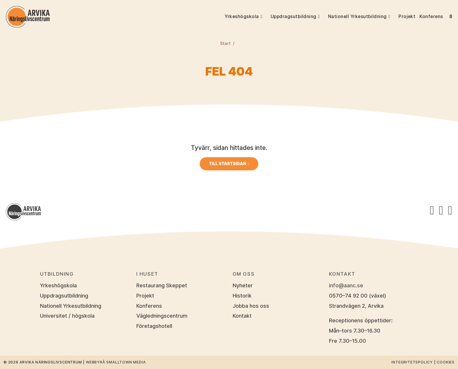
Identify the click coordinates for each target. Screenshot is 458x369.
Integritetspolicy (412, 362)
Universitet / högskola (67, 316)
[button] (264, 16)
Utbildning (57, 274)
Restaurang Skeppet (161, 285)
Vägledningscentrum (161, 316)
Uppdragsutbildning (293, 16)
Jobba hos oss (251, 306)
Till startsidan (227, 163)
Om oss (244, 274)
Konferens (431, 16)
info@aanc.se (346, 285)
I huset (147, 274)
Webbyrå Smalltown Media (116, 362)
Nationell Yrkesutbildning (357, 16)
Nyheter (243, 285)
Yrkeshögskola (241, 16)
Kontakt (242, 316)
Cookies (445, 362)
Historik (242, 296)
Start (225, 43)
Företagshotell (154, 326)
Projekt (406, 16)
